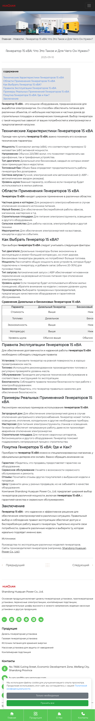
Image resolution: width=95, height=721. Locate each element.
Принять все (47, 703)
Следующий (80, 565)
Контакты (83, 715)
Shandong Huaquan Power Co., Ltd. (36, 491)
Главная (6, 39)
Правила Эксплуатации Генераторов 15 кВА (29, 88)
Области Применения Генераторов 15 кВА (29, 81)
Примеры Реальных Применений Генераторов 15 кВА (36, 91)
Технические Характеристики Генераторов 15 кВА (33, 77)
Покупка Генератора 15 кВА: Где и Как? (26, 95)
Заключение (10, 98)
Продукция (35, 715)
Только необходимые (47, 695)
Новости (18, 39)
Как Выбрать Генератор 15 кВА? (22, 84)
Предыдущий (15, 565)
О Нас (59, 715)
